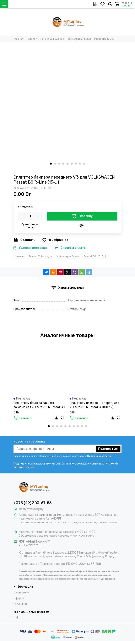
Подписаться (108, 449)
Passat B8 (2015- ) (95, 256)
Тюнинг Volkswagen (41, 256)
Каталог (20, 256)
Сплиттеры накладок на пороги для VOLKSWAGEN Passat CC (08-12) (94, 405)
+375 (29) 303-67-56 (33, 503)
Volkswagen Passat (68, 256)
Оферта (19, 598)
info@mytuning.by (31, 509)
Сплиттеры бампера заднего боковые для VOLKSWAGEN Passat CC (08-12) (39, 405)
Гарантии (20, 604)
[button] (51, 164)
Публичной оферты (99, 456)
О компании (21, 592)
